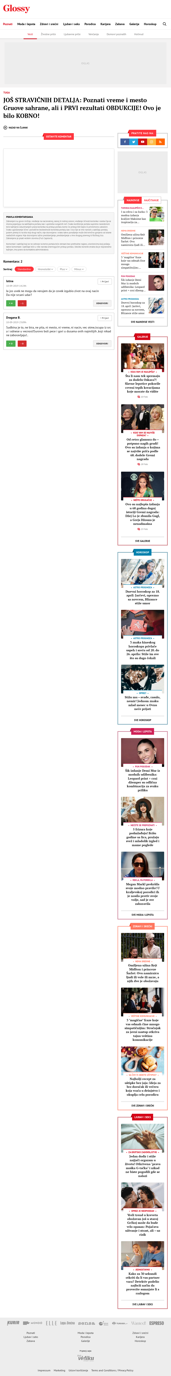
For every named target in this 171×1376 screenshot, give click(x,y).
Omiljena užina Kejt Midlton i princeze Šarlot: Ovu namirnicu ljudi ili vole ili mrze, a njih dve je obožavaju (133, 240)
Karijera (106, 24)
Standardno (24, 269)
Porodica (90, 24)
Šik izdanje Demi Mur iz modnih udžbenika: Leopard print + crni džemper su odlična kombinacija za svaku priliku (133, 285)
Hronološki (45, 269)
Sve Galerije (142, 541)
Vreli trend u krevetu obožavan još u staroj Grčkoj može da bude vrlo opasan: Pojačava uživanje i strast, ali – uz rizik (142, 1225)
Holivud (138, 34)
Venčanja (94, 34)
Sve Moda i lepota (143, 914)
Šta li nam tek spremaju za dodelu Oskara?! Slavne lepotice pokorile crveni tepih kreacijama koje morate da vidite (142, 384)
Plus (63, 269)
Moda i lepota (26, 24)
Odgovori (102, 303)
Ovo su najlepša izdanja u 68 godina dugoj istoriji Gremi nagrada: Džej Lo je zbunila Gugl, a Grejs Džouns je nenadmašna (142, 514)
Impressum (44, 1370)
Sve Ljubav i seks (142, 1304)
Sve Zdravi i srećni (142, 1105)
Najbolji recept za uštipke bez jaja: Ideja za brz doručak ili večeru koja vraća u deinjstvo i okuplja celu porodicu (143, 1087)
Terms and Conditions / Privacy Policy (112, 1370)
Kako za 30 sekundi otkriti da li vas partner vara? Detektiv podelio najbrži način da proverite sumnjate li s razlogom (143, 1283)
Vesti (30, 34)
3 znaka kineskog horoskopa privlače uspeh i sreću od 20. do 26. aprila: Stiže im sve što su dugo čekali (142, 650)
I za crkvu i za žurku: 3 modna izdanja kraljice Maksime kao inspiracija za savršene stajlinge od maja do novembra (134, 217)
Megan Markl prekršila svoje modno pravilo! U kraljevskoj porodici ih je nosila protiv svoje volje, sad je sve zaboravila (143, 894)
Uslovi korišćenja (78, 1370)
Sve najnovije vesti (142, 321)
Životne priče (48, 34)
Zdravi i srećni (49, 24)
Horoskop (150, 24)
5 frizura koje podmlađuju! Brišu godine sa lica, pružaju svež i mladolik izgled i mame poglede (142, 837)
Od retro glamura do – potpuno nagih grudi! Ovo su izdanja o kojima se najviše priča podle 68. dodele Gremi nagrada (142, 449)
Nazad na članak (15, 128)
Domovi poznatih (116, 34)
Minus (79, 269)
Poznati (8, 24)
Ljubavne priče (72, 34)
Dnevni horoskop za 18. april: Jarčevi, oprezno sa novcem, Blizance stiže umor (133, 308)
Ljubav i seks (71, 24)
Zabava (120, 24)
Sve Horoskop (142, 720)
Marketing (59, 1370)
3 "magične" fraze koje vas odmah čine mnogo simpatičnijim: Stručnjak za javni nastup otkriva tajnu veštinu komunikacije (134, 262)
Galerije (134, 24)
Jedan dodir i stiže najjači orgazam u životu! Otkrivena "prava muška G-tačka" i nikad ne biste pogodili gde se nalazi (142, 1166)
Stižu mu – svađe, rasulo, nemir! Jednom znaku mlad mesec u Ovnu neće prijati (142, 703)
